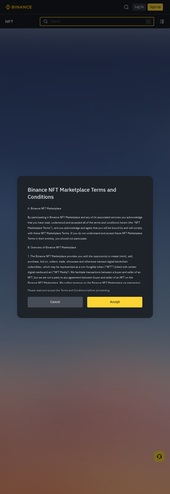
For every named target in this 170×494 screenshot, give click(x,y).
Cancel (55, 302)
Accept (115, 302)
